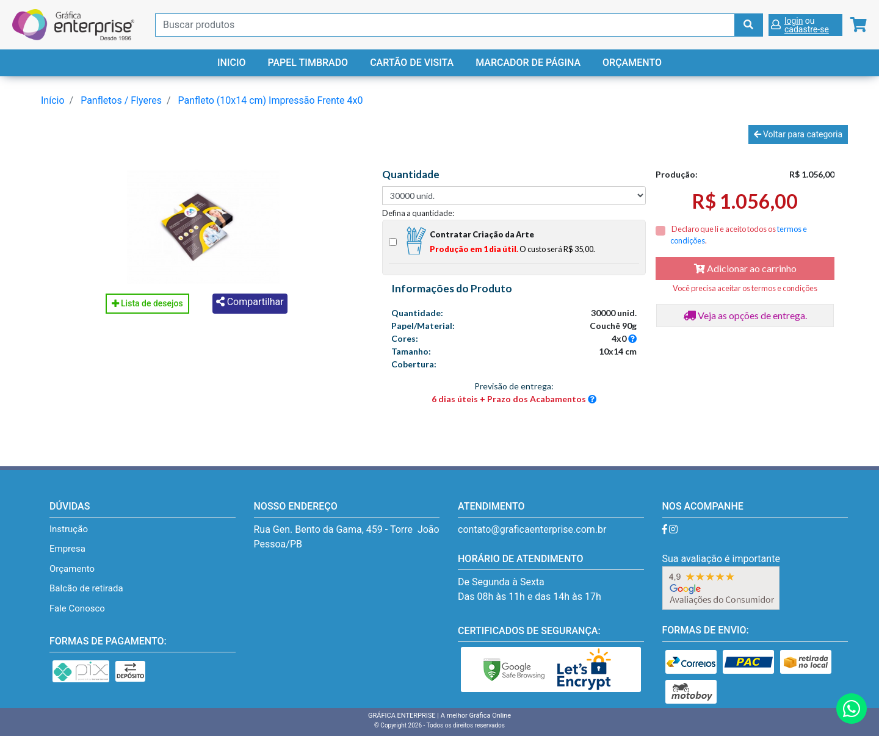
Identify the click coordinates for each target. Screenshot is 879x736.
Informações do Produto (451, 289)
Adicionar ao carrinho (745, 268)
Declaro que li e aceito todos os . (738, 234)
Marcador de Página (528, 62)
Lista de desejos (147, 303)
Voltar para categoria (798, 134)
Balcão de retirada (86, 588)
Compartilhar (250, 302)
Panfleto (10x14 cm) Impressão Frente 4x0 (270, 100)
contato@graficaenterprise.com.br (532, 529)
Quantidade (411, 174)
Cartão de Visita (412, 62)
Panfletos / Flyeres (121, 100)
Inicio (231, 62)
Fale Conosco (77, 608)
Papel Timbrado (307, 62)
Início (53, 100)
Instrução (68, 529)
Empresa (67, 548)
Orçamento (632, 62)
